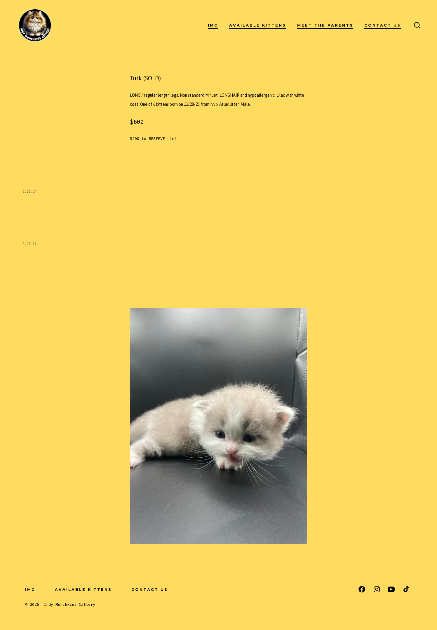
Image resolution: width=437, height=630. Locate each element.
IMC (213, 25)
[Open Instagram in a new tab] (376, 589)
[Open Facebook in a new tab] (362, 589)
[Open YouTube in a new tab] (391, 589)
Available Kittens (257, 25)
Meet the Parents (325, 25)
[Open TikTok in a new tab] (405, 589)
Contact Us (382, 25)
